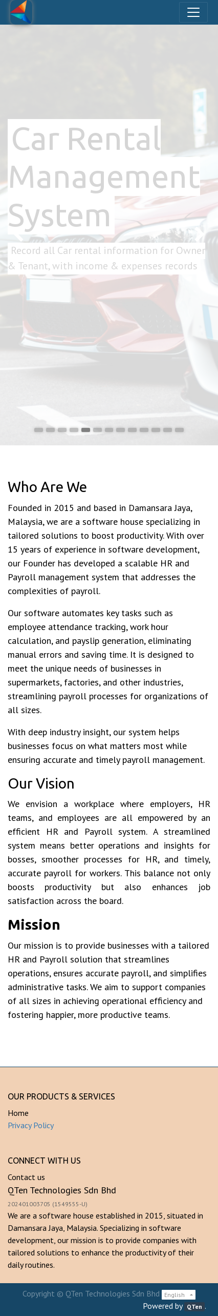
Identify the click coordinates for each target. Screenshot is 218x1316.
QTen (194, 1306)
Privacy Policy (31, 1125)
